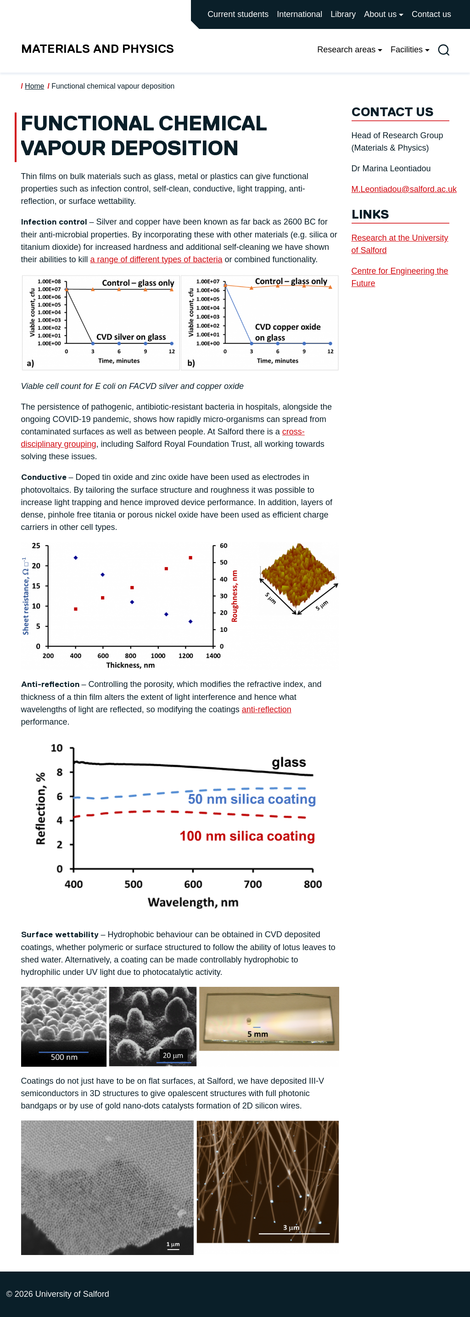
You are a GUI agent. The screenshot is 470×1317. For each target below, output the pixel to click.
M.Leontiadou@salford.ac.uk (404, 189)
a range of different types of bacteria (156, 259)
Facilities (407, 49)
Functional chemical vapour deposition (112, 86)
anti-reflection (266, 709)
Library (343, 14)
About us (380, 14)
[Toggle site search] (443, 50)
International (299, 14)
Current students (238, 14)
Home (34, 86)
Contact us (431, 14)
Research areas (346, 49)
